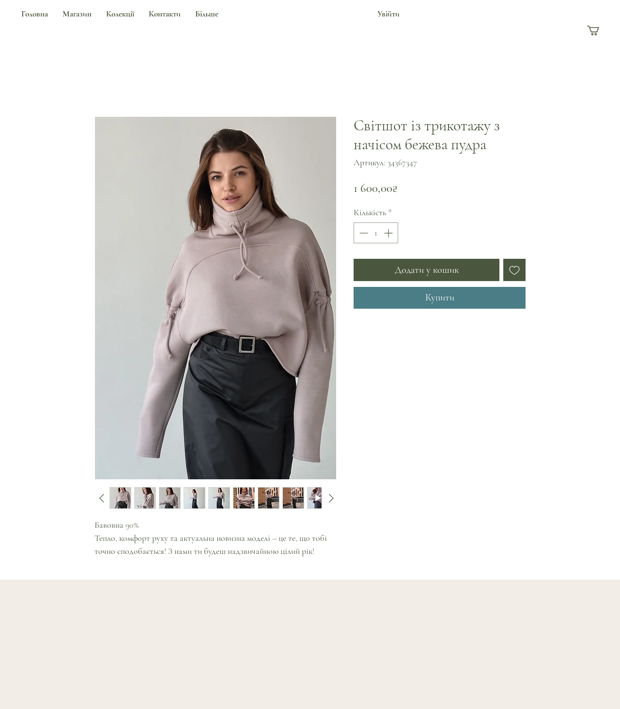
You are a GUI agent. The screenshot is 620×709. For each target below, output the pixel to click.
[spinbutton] (376, 233)
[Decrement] (362, 233)
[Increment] (389, 233)
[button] (599, 30)
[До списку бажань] (514, 270)
